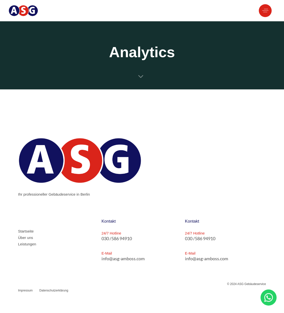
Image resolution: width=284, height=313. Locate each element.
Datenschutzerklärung (53, 290)
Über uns (25, 237)
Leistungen (27, 244)
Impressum (25, 290)
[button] (265, 10)
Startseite (26, 231)
